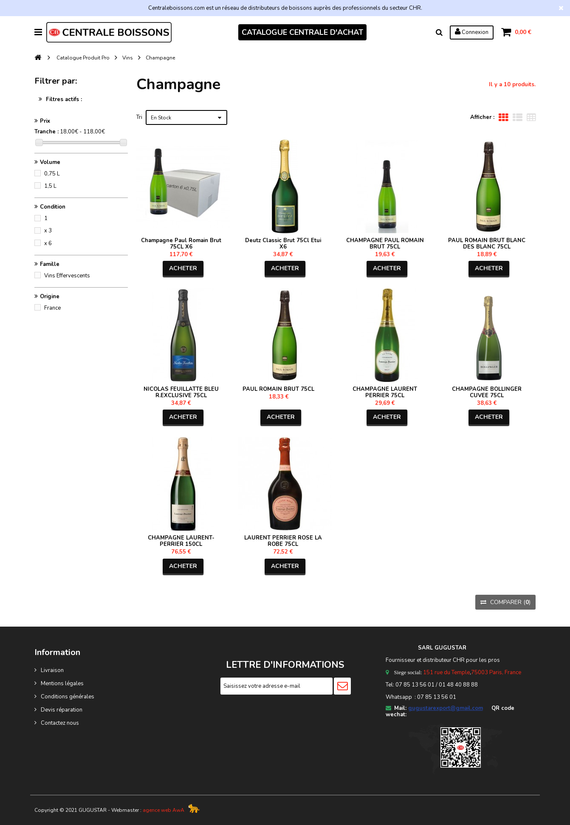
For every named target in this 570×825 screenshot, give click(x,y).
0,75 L (52, 174)
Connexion (471, 32)
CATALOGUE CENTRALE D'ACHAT (302, 32)
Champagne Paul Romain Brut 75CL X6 (181, 244)
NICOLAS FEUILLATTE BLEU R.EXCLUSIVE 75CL (181, 392)
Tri (139, 117)
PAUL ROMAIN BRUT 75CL (278, 389)
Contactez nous (60, 723)
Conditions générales (67, 697)
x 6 (48, 243)
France (52, 308)
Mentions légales (62, 683)
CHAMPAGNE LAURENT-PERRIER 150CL (181, 541)
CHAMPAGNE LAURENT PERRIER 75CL (385, 392)
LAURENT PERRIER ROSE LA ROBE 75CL (283, 541)
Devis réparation (61, 710)
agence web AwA (163, 810)
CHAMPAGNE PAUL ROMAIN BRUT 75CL (385, 244)
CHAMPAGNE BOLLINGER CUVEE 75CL (487, 392)
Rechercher (439, 32)
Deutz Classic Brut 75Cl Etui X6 (283, 244)
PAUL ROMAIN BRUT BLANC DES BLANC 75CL (486, 244)
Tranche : (46, 132)
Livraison (52, 670)
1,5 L (50, 186)
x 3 (48, 231)
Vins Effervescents (67, 276)
